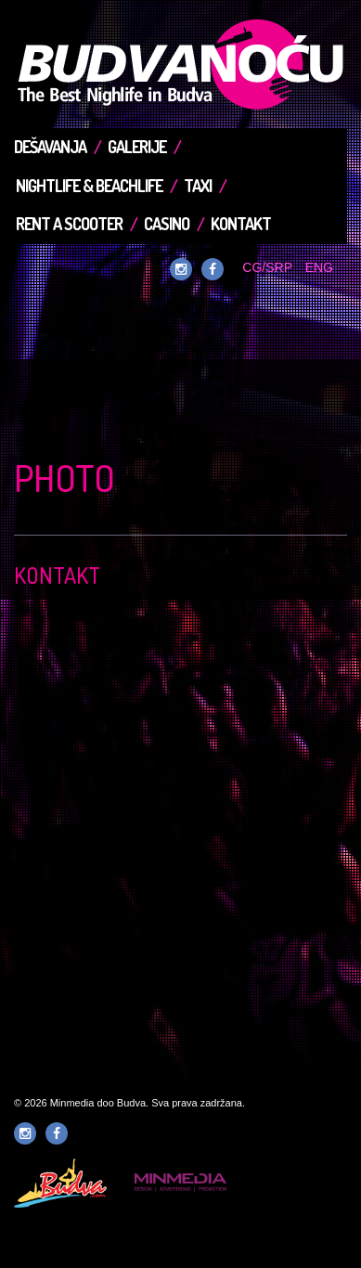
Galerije (137, 146)
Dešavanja (50, 146)
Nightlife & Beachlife (89, 185)
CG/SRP (266, 267)
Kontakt (241, 223)
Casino (166, 223)
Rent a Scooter (69, 223)
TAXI (198, 185)
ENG (319, 267)
